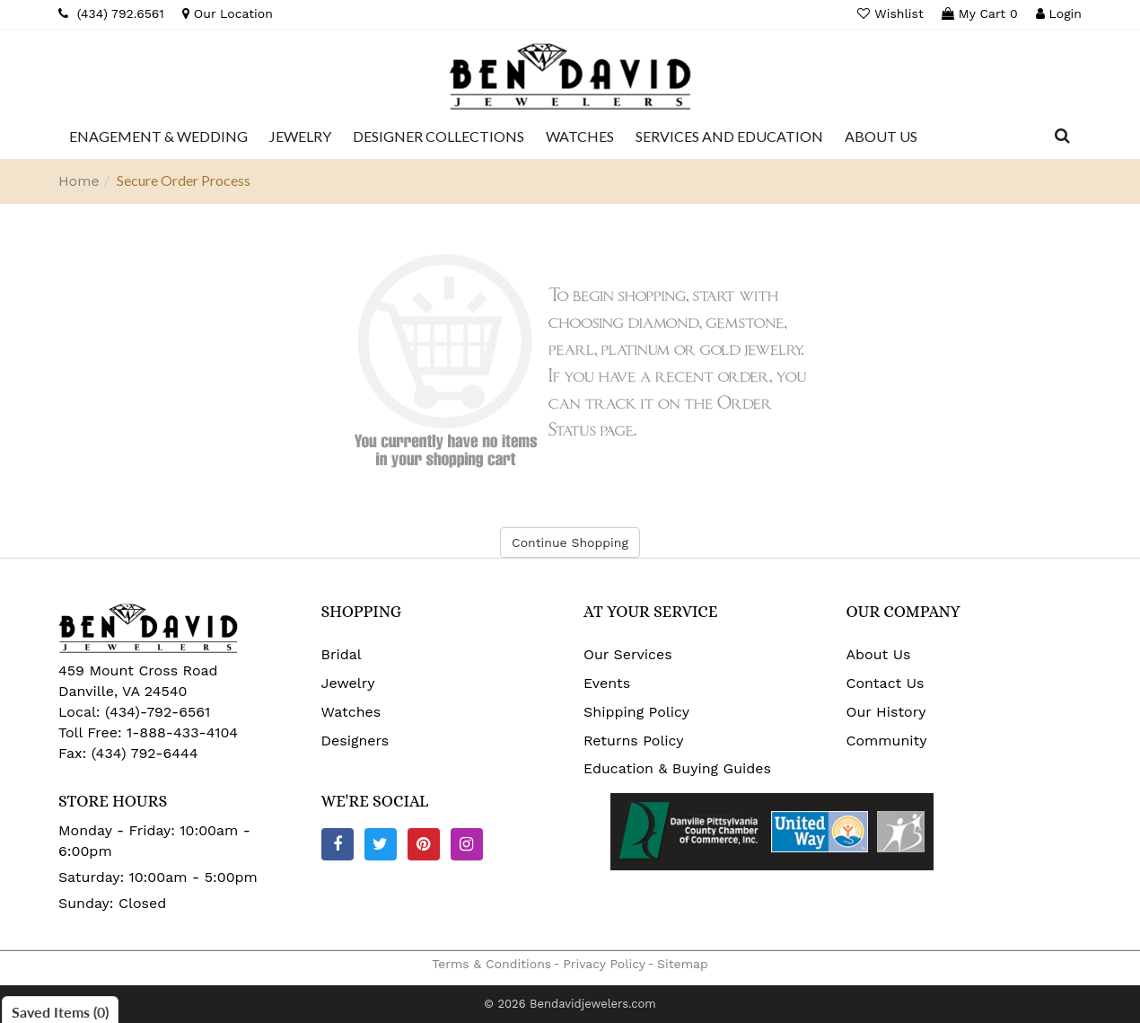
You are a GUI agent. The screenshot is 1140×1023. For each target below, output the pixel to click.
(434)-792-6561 (156, 711)
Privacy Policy (604, 964)
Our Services (627, 654)
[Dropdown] (158, 136)
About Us (878, 654)
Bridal (341, 654)
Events (606, 683)
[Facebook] (337, 844)
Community (886, 740)
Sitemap (682, 964)
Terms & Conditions (491, 964)
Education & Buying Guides (677, 768)
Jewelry (348, 683)
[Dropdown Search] (1062, 136)
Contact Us (885, 683)
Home (79, 181)
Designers (355, 740)
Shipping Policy (636, 711)
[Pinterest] (424, 844)
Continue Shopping (570, 542)
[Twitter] (380, 844)
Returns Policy (633, 740)
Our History (886, 711)
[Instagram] (467, 844)
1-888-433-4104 (182, 732)
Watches (351, 711)
